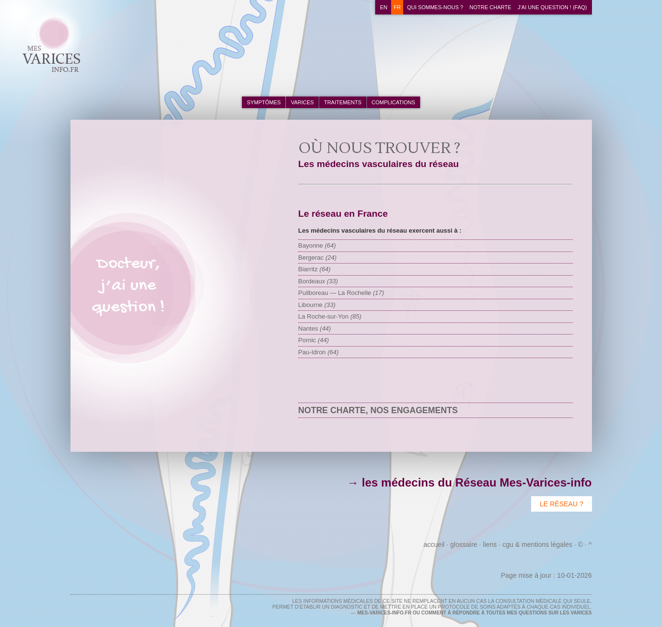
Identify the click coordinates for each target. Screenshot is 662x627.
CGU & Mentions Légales (537, 544)
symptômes (264, 102)
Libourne (317, 304)
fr (397, 7)
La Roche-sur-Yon (330, 316)
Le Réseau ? (561, 504)
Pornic (313, 340)
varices (302, 102)
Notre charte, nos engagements (378, 410)
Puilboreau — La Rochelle (341, 292)
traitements (343, 102)
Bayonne (317, 245)
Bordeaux (318, 281)
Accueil (434, 544)
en (383, 7)
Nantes (314, 328)
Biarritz (314, 269)
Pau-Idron (318, 352)
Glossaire (463, 544)
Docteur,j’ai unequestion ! (128, 286)
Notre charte (490, 7)
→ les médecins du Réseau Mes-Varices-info (469, 482)
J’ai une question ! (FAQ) (552, 7)
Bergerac (317, 257)
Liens (490, 544)
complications (393, 102)
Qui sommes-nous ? (435, 7)
